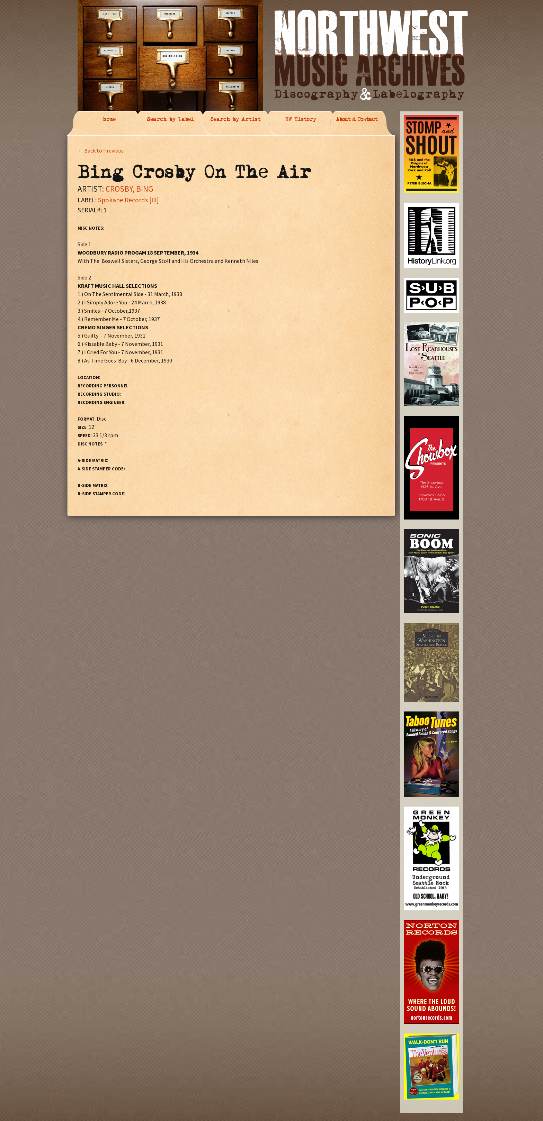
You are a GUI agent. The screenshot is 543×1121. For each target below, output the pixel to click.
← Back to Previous (101, 150)
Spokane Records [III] (128, 200)
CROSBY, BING (129, 189)
